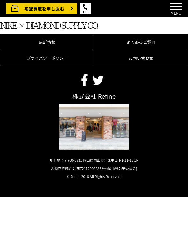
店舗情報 (47, 42)
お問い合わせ (141, 58)
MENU (176, 9)
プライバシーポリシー (47, 58)
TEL (85, 11)
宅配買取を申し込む (44, 8)
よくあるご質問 (141, 42)
